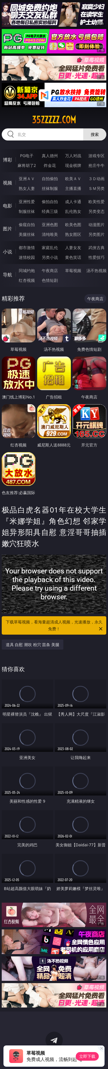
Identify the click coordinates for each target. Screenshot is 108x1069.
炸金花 (50, 165)
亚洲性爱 (27, 201)
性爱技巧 (96, 257)
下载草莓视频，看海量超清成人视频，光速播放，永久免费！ (55, 625)
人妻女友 (73, 247)
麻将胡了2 (27, 165)
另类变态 (96, 211)
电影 (7, 206)
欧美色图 (73, 224)
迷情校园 (27, 257)
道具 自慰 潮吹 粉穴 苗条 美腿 (32, 644)
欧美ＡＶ (73, 178)
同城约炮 (27, 270)
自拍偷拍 (50, 178)
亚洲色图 (50, 224)
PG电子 (26, 155)
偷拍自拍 (50, 201)
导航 (7, 274)
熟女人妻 (27, 188)
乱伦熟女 (73, 211)
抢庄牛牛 (96, 165)
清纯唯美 (50, 234)
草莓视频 (73, 270)
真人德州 (50, 155)
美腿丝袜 (27, 234)
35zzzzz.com (54, 120)
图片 (7, 229)
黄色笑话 (73, 257)
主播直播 (73, 188)
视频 (7, 183)
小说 (7, 252)
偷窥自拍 (27, 224)
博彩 (7, 160)
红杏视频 (27, 280)
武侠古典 (96, 247)
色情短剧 (50, 280)
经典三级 (50, 211)
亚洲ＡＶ (27, 178)
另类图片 (96, 234)
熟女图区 (73, 234)
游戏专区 (96, 155)
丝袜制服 (50, 188)
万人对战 (73, 155)
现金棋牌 (73, 165)
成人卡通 (73, 201)
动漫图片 (96, 224)
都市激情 (27, 247)
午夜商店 (50, 270)
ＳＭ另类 (96, 188)
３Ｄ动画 (96, 178)
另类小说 (50, 257)
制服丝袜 (27, 211)
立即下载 (87, 1056)
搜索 (95, 134)
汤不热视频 (96, 270)
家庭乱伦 (50, 247)
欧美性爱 (96, 201)
